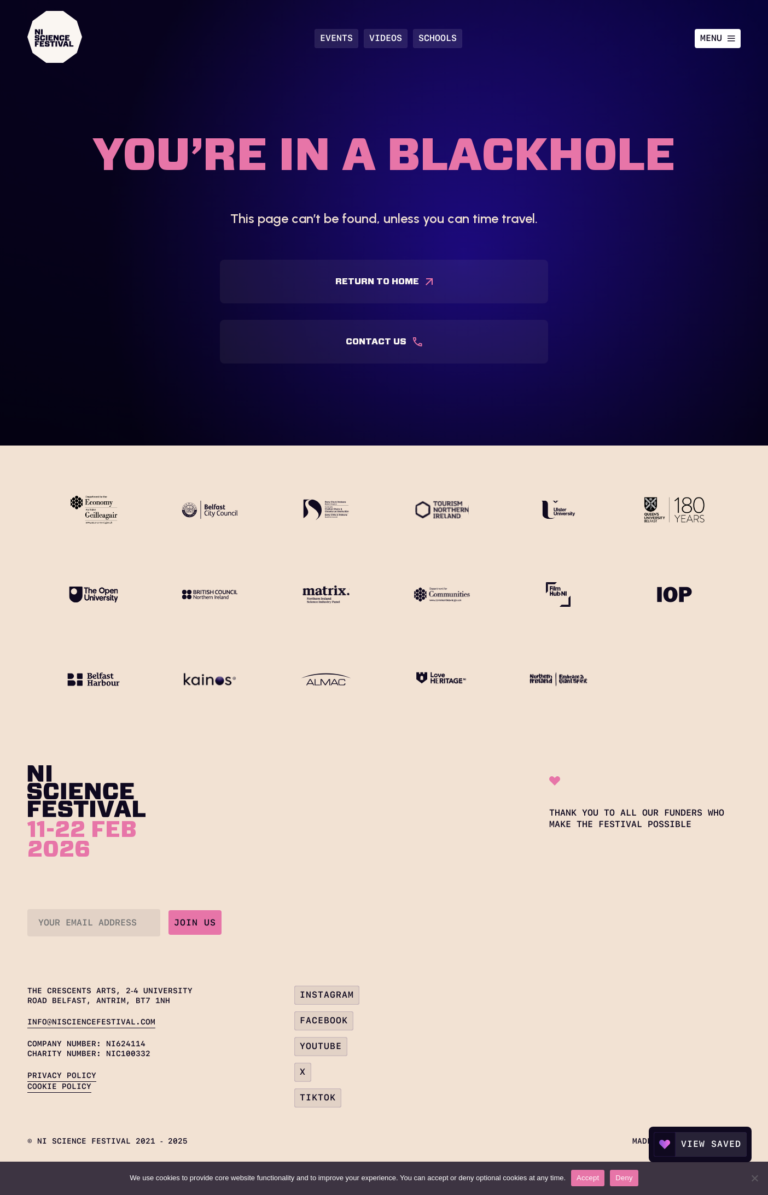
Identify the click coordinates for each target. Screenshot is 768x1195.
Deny (623, 1178)
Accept (588, 1178)
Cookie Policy (59, 1086)
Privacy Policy (61, 1075)
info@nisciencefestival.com (91, 1022)
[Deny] (754, 1178)
